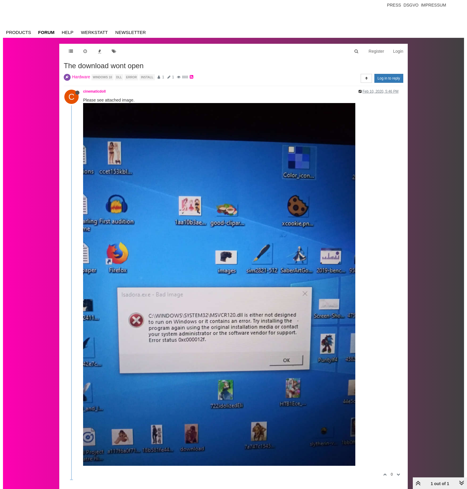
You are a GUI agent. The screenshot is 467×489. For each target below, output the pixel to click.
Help (67, 32)
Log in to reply (389, 78)
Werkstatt (94, 32)
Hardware (81, 76)
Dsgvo (411, 5)
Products (18, 32)
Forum (46, 32)
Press (394, 5)
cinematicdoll (94, 91)
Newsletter (130, 32)
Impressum (433, 5)
